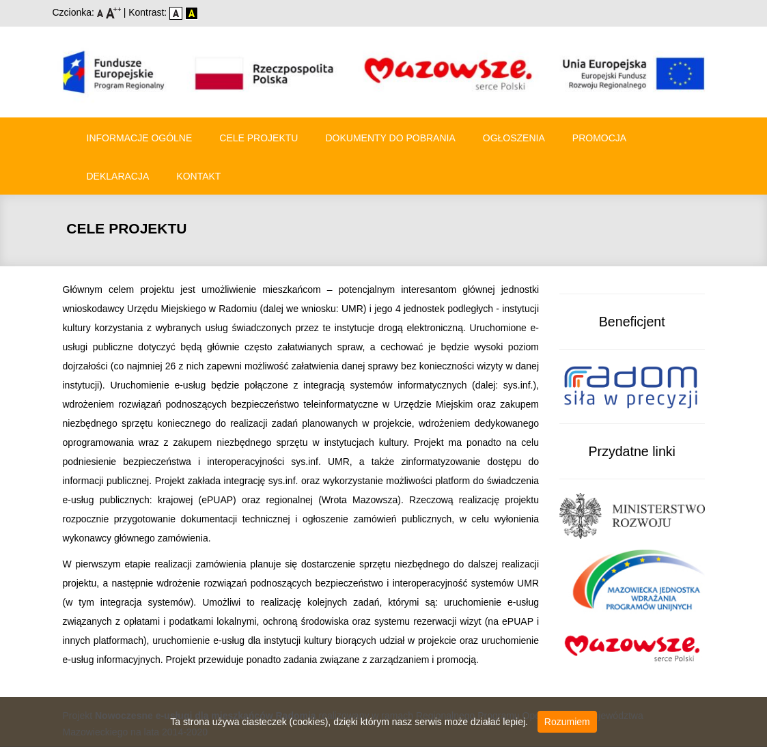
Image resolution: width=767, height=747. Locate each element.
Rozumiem (567, 721)
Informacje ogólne (140, 137)
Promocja (599, 137)
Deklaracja (118, 176)
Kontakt (198, 176)
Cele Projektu (258, 137)
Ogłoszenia (514, 137)
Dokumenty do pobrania (390, 137)
